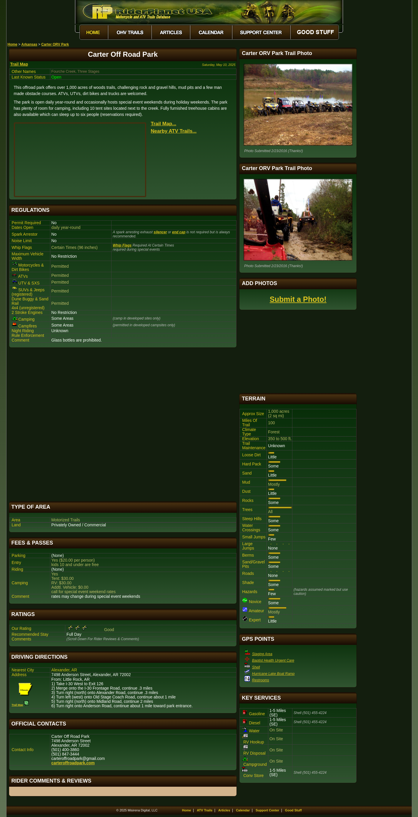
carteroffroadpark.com (73, 763)
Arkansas (29, 44)
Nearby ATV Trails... (174, 131)
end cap (178, 232)
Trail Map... (163, 124)
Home (12, 44)
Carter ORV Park (55, 44)
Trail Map (19, 64)
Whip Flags (122, 245)
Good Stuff (293, 810)
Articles (224, 810)
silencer (160, 232)
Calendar (243, 810)
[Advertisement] (123, 424)
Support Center (267, 810)
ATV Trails (204, 810)
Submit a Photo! (298, 299)
